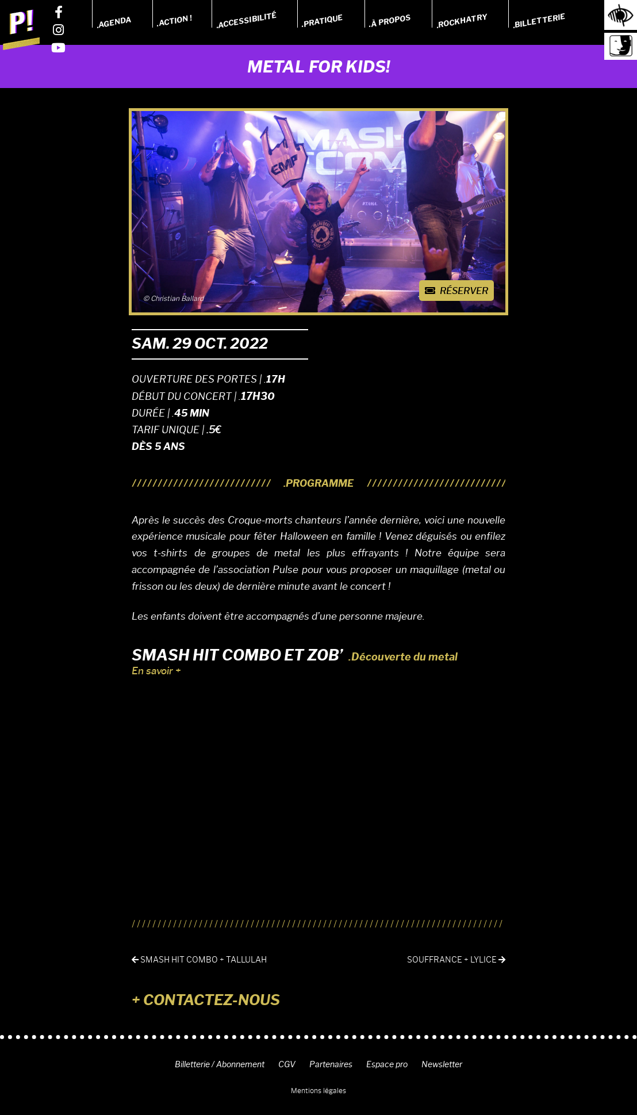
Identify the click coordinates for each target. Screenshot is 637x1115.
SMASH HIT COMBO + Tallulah (199, 960)
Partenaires (330, 1064)
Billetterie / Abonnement (219, 1064)
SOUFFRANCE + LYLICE (456, 960)
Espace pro (387, 1064)
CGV (287, 1064)
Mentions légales (318, 1090)
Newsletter (441, 1064)
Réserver (456, 290)
